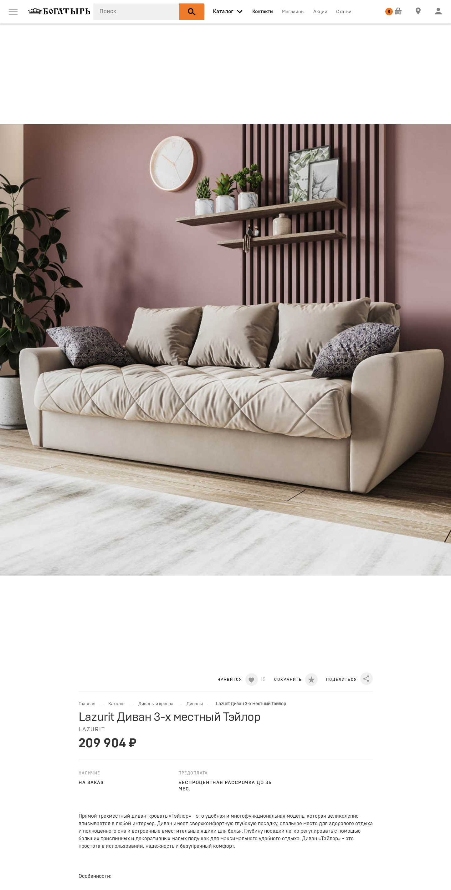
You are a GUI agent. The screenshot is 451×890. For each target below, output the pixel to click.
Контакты (262, 11)
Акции (320, 11)
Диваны (195, 704)
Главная (87, 704)
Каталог (116, 704)
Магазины (293, 11)
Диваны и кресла (155, 704)
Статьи (343, 11)
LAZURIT (92, 729)
